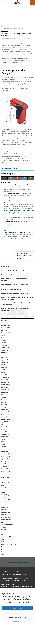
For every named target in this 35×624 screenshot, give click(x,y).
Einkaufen (3, 497)
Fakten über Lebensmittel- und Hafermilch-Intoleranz (15, 572)
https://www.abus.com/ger (10, 168)
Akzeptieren (17, 608)
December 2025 (5, 325)
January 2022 (4, 436)
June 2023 (4, 397)
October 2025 (4, 330)
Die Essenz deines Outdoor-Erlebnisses (12, 274)
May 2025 (3, 340)
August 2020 (4, 459)
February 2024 (5, 377)
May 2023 (3, 399)
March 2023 (4, 404)
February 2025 (5, 347)
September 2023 (5, 389)
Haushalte (3, 514)
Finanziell (3, 502)
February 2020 (5, 466)
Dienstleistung (4, 31)
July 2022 (3, 424)
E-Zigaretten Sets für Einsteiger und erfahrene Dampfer (16, 314)
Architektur (4, 487)
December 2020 (5, 454)
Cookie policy (16, 621)
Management (4, 527)
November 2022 (5, 414)
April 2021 (3, 446)
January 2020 (4, 469)
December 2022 (5, 412)
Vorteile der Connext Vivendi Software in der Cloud (14, 578)
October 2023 (4, 387)
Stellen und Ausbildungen (8, 537)
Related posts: (22, 258)
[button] (32, 590)
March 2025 (4, 345)
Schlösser (29, 129)
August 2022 (4, 422)
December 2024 (5, 352)
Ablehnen (17, 613)
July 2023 (3, 394)
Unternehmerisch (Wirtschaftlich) (10, 544)
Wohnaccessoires (6, 552)
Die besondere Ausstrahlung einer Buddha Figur (14, 293)
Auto (2, 490)
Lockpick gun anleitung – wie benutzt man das (13, 580)
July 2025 (3, 335)
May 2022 (3, 429)
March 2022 (4, 431)
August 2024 (4, 362)
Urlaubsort (4, 549)
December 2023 (5, 382)
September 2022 (5, 419)
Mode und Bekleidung (7, 532)
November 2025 (5, 328)
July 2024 (3, 365)
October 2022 (4, 417)
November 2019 (5, 471)
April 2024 (3, 372)
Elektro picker (10, 129)
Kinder (3, 522)
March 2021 (4, 449)
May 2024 (3, 370)
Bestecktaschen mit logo (7, 584)
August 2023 (4, 392)
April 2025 (3, 342)
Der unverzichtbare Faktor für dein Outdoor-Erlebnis (15, 284)
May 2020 (3, 461)
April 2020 (3, 464)
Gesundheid (4, 507)
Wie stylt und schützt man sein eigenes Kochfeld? (14, 574)
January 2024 (4, 379)
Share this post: (22, 257)
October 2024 (4, 357)
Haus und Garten (5, 512)
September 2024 (5, 360)
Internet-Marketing (6, 519)
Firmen (3, 505)
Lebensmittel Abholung (7, 524)
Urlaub (2, 547)
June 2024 (4, 367)
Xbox (2, 554)
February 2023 (5, 407)
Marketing (3, 529)
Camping (3, 492)
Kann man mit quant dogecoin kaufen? (15, 193)
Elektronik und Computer (7, 500)
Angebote (3, 485)
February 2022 (5, 434)
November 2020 (5, 456)
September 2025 (5, 332)
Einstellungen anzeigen (17, 617)
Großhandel (4, 509)
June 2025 (4, 337)
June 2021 (4, 441)
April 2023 (3, 402)
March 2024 (4, 374)
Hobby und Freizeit (6, 517)
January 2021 (4, 451)
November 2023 (5, 384)
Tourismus (4, 542)
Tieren (2, 539)
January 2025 (4, 350)
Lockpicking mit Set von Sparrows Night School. (18, 185)
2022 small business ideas (12, 221)
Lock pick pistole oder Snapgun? (24, 255)
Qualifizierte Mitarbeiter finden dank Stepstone (18, 202)
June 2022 (4, 426)
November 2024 (5, 355)
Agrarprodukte (5, 482)
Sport (2, 534)
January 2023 (4, 409)
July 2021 (3, 439)
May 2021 (3, 444)
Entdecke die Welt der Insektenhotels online (13, 271)
